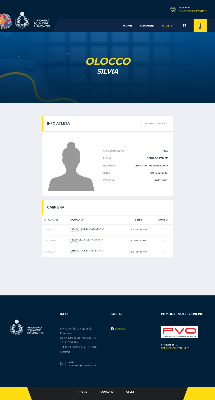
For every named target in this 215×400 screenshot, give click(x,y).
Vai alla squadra (154, 123)
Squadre (147, 25)
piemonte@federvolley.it (192, 11)
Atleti (167, 25)
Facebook (118, 328)
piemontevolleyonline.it (175, 348)
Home (127, 25)
